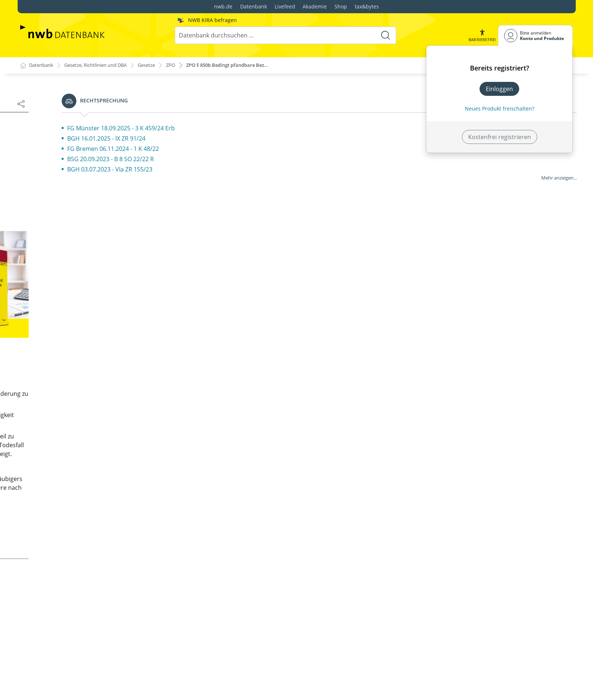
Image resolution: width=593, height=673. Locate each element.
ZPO (185, 65)
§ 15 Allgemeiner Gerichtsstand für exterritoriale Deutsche (106, 396)
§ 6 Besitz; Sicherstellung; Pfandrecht (90, 263)
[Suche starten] (384, 35)
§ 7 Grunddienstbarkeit (71, 275)
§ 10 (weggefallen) (63, 310)
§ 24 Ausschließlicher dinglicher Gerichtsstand (103, 621)
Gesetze (159, 65)
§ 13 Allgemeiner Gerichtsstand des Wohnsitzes (104, 369)
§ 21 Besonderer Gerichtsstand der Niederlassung (87, 552)
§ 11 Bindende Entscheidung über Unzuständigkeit (85, 326)
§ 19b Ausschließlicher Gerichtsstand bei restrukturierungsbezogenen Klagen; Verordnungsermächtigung (95, 507)
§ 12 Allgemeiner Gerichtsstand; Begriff (93, 357)
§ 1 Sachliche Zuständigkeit (76, 204)
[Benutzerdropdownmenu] (535, 35)
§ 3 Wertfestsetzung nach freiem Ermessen (98, 228)
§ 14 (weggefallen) (63, 380)
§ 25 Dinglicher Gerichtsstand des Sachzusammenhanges (85, 637)
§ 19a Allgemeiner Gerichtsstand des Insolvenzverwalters (89, 481)
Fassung (37, 150)
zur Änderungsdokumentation (280, 537)
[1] (424, 170)
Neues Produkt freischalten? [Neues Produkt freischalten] (499, 108)
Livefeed (285, 6)
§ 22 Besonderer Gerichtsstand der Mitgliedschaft (87, 572)
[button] (481, 35)
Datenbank (253, 6)
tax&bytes (367, 6)
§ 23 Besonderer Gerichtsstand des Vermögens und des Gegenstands (104, 593)
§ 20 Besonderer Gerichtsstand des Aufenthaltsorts (88, 531)
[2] (336, 201)
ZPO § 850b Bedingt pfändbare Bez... (246, 65)
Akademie (315, 6)
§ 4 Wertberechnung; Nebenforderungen (95, 239)
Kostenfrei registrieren (499, 137)
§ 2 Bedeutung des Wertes (75, 216)
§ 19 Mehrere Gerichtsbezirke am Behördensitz (104, 466)
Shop (341, 6)
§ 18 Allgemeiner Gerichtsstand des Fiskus (97, 454)
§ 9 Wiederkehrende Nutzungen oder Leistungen (106, 298)
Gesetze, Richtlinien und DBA (102, 65)
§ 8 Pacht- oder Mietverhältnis (80, 286)
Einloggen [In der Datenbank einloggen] (499, 89)
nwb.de (223, 6)
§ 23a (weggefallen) (65, 609)
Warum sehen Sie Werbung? (272, 344)
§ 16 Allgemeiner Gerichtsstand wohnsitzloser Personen (102, 417)
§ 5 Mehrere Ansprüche (71, 251)
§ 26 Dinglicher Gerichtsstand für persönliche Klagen (101, 658)
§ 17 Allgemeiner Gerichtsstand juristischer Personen (98, 437)
